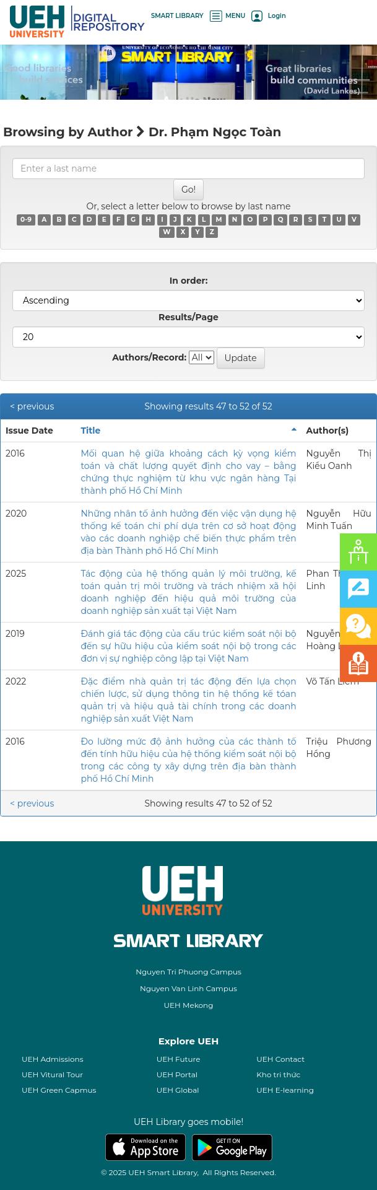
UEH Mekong (189, 1005)
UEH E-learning (285, 1090)
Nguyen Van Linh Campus (188, 988)
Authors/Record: (149, 357)
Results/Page (188, 317)
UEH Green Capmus (59, 1090)
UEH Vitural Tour (52, 1074)
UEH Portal (177, 1074)
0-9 (26, 220)
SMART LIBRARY (177, 16)
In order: (189, 280)
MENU (228, 16)
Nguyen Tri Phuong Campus (188, 971)
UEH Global (178, 1090)
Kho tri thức (278, 1074)
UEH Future (179, 1059)
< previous (32, 406)
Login (268, 16)
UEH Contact (280, 1059)
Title (90, 430)
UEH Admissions (53, 1059)
